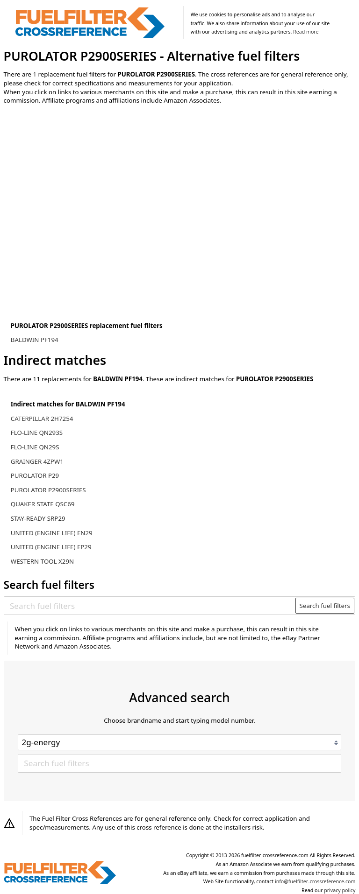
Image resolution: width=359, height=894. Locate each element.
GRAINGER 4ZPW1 (37, 461)
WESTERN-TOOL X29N (42, 561)
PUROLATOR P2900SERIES (48, 490)
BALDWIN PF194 (34, 339)
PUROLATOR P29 (35, 475)
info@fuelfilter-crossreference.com (315, 881)
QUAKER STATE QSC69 (43, 504)
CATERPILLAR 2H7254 (42, 418)
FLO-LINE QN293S (37, 432)
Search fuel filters (325, 605)
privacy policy (339, 890)
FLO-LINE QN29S (35, 447)
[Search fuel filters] (150, 606)
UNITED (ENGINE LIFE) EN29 (52, 533)
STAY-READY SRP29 (38, 518)
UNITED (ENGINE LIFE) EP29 (51, 547)
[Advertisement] (81, 189)
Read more (305, 31)
